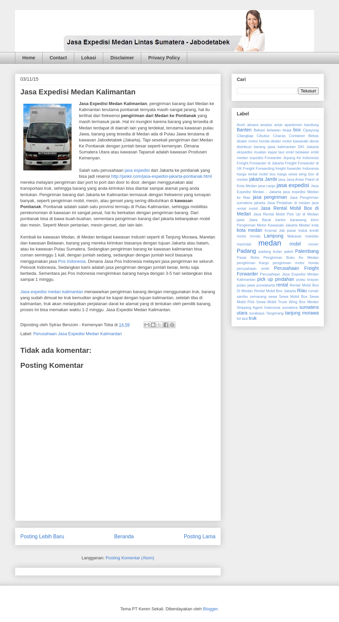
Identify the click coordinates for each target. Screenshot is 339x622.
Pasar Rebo (248, 257)
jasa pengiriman (270, 197)
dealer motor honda (253, 141)
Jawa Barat (260, 220)
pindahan (284, 279)
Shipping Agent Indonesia (258, 307)
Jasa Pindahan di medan (288, 203)
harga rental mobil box (256, 174)
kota (315, 225)
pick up (265, 279)
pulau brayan (307, 279)
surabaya (256, 313)
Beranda (124, 536)
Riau (302, 290)
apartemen (293, 125)
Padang (246, 251)
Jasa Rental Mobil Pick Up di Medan (286, 214)
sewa (272, 296)
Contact (58, 57)
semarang (258, 296)
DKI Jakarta (308, 147)
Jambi (271, 179)
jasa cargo (266, 186)
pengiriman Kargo (253, 263)
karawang (298, 220)
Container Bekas (304, 136)
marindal (244, 244)
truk (252, 318)
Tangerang (275, 313)
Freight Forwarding (258, 168)
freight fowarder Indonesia (297, 168)
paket (288, 251)
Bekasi (259, 130)
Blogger (210, 608)
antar (278, 125)
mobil (295, 243)
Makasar (294, 236)
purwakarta (265, 285)
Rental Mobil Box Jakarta (275, 291)
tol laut (242, 319)
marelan (312, 236)
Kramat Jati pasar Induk (286, 230)
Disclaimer (122, 57)
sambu (242, 296)
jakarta (256, 179)
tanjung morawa (302, 313)
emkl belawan (297, 152)
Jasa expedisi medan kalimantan (51, 291)
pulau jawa (246, 285)
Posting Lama (199, 536)
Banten (244, 129)
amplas (266, 125)
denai (314, 141)
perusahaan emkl (253, 268)
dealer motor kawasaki (289, 141)
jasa (281, 179)
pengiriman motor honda (296, 263)
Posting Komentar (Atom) (130, 557)
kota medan (249, 230)
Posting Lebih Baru (42, 536)
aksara (252, 125)
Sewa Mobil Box (293, 296)
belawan (274, 130)
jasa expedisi (137, 170)
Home (28, 57)
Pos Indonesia (71, 261)
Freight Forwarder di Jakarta (260, 163)
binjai (287, 130)
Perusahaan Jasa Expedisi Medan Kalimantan (77, 333)
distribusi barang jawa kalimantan (266, 147)
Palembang (307, 251)
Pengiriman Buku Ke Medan (291, 257)
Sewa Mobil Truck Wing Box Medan (287, 302)
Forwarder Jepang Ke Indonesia (292, 158)
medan (269, 243)
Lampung (273, 235)
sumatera (290, 307)
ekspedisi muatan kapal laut (260, 152)
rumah (313, 291)
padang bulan (270, 251)
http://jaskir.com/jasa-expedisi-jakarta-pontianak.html (161, 176)
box (297, 129)
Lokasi (88, 57)
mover (313, 244)
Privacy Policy (164, 57)
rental (282, 284)
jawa (240, 220)
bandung (311, 125)
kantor (280, 220)
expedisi (256, 158)
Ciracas (279, 136)
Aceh (241, 125)
